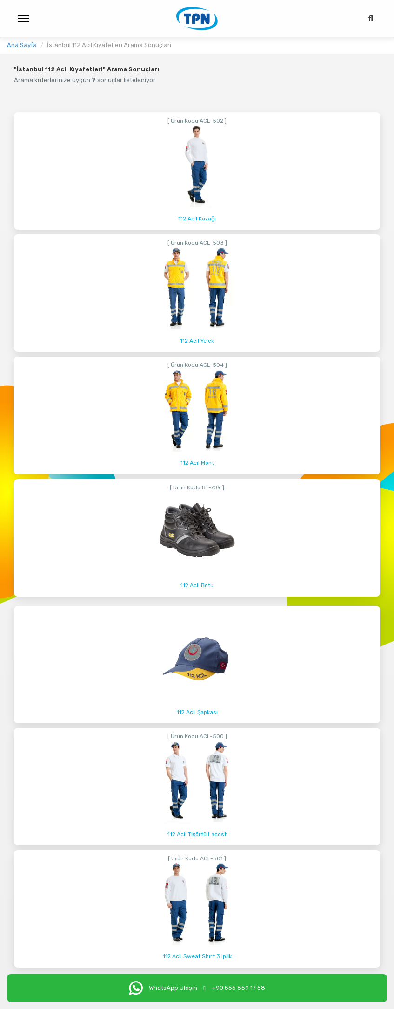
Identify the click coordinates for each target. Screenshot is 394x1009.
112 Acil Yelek (197, 340)
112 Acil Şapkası (197, 712)
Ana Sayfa (22, 44)
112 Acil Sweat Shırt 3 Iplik (197, 956)
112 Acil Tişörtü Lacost (197, 834)
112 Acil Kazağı (197, 218)
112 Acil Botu (197, 585)
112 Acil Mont (197, 463)
